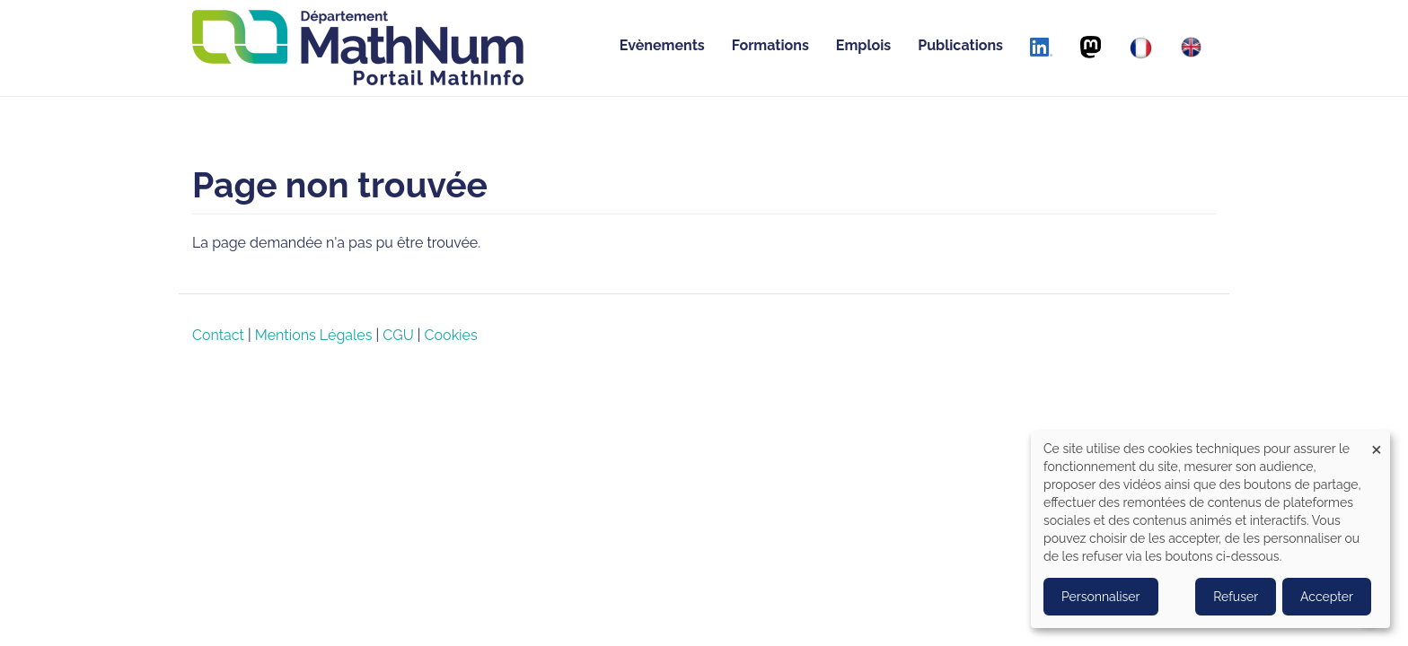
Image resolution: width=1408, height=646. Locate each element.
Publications (960, 45)
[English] (1191, 47)
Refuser (1235, 596)
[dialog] (1210, 529)
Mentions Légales (314, 335)
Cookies (451, 335)
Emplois (863, 45)
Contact (218, 335)
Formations (770, 45)
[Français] (1140, 48)
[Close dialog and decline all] (1376, 442)
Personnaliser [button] (1100, 596)
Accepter (1326, 596)
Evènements (662, 45)
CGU (398, 335)
